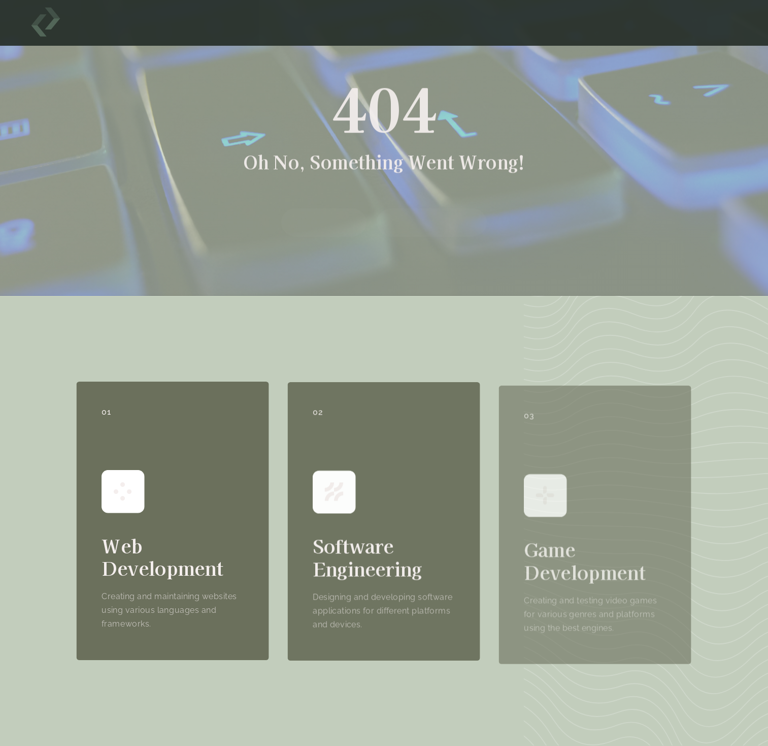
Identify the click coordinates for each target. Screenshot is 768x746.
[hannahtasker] (45, 11)
